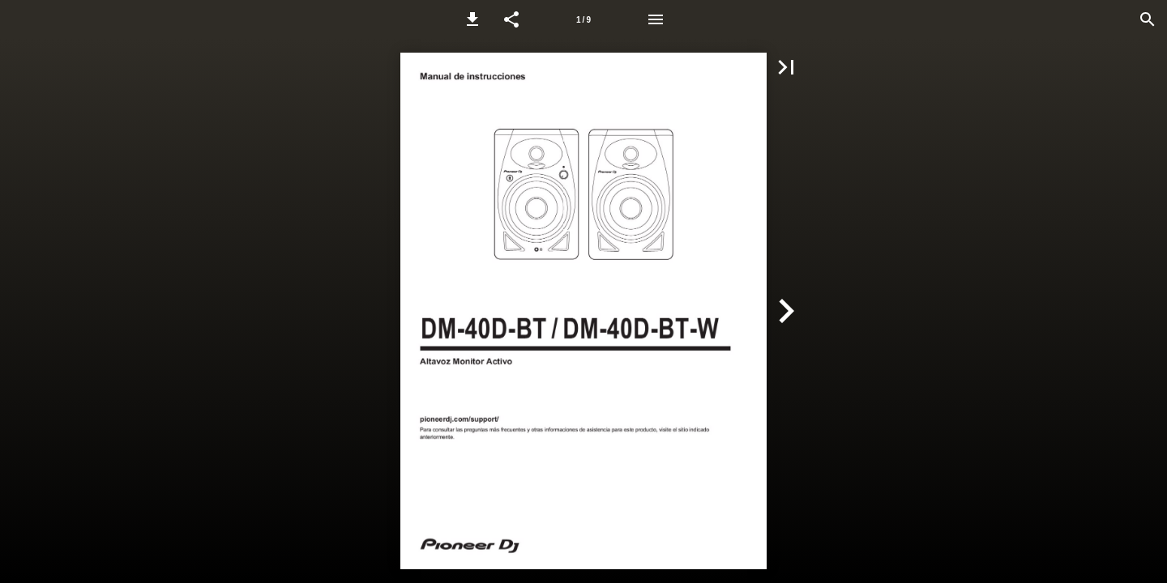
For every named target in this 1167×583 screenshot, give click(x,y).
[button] (472, 19)
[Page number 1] (583, 19)
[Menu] (655, 19)
